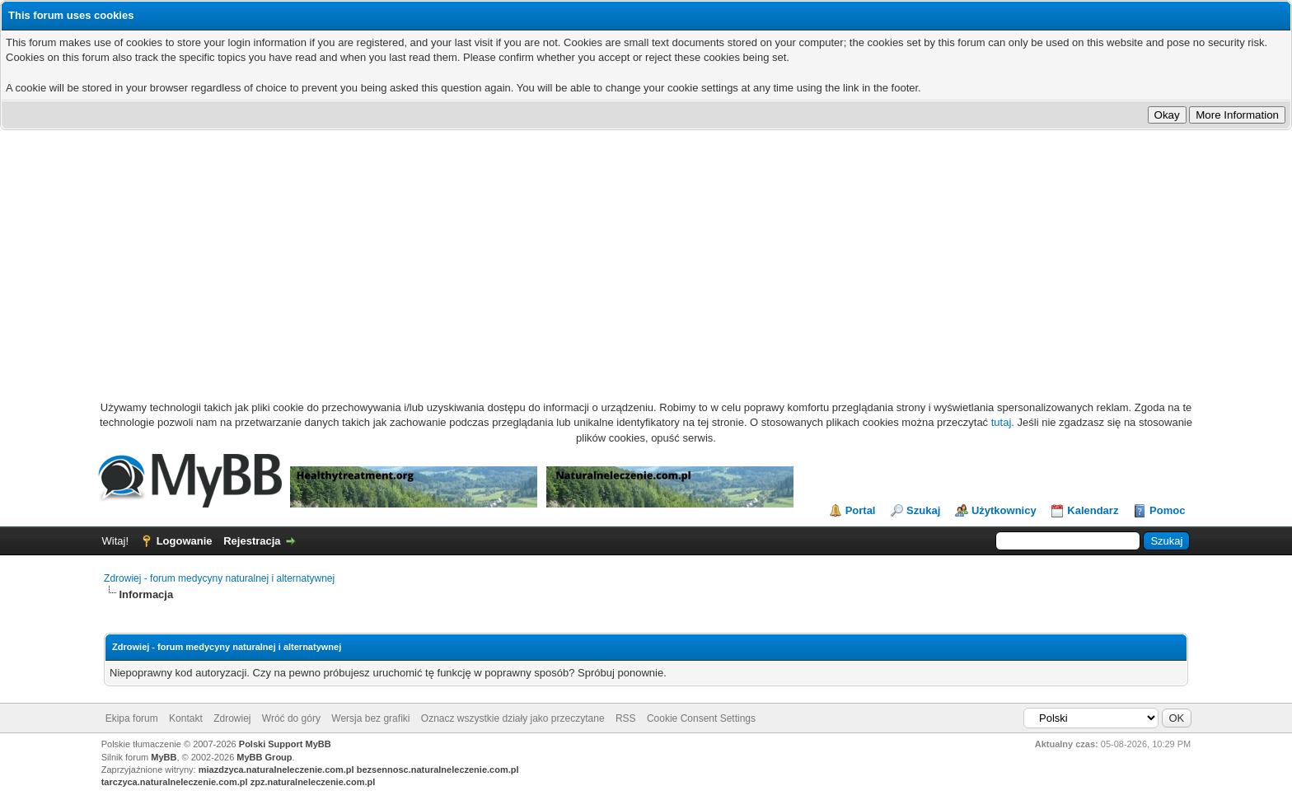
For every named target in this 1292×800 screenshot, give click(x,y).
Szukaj (923, 510)
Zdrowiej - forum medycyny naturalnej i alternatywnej (219, 578)
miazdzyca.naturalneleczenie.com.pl (276, 769)
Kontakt (186, 718)
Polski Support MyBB (285, 744)
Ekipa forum (131, 718)
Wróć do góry (291, 718)
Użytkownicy (1004, 510)
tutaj (1001, 422)
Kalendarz (1092, 510)
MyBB (163, 757)
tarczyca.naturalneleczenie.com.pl (174, 782)
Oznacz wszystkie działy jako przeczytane (513, 718)
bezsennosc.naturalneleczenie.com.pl (438, 769)
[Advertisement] (646, 253)
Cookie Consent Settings (701, 718)
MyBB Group (264, 757)
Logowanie (185, 541)
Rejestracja (251, 541)
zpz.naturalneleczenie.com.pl (313, 782)
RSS (626, 718)
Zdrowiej (231, 718)
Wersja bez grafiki (370, 718)
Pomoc (1167, 510)
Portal (860, 510)
